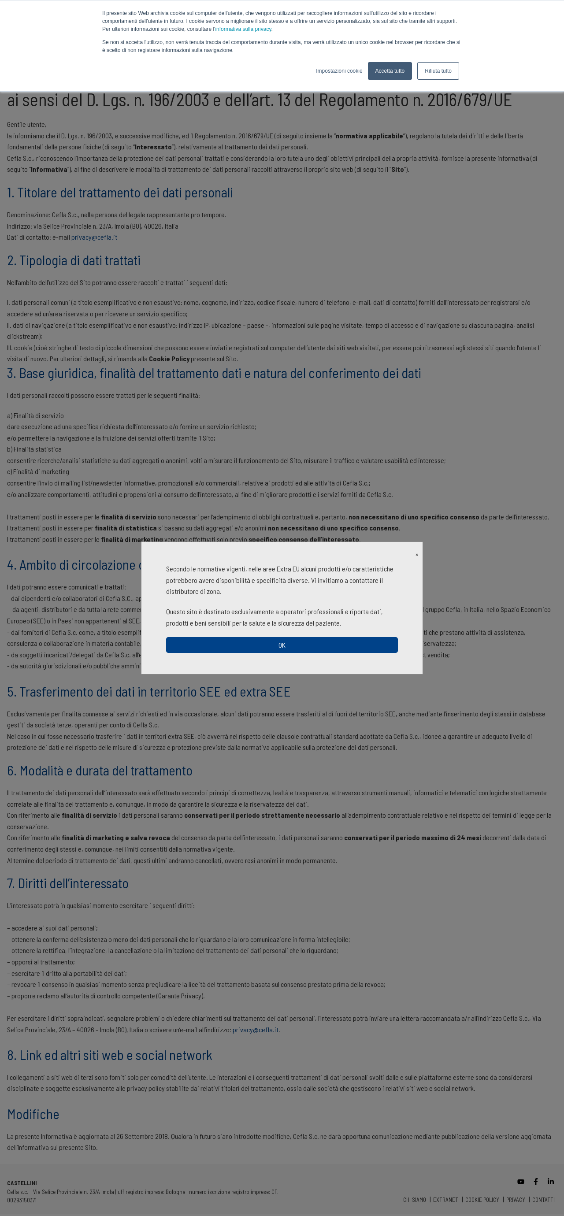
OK (282, 645)
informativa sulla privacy (243, 29)
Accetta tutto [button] (390, 71)
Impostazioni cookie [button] (339, 71)
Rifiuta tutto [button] (438, 71)
